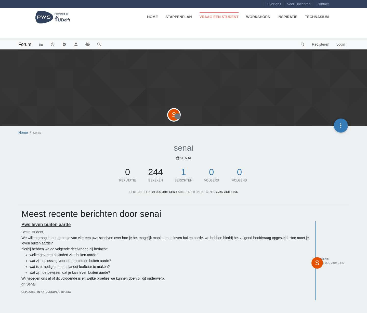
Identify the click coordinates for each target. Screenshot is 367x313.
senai (325, 259)
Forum (24, 44)
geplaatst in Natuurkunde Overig (46, 292)
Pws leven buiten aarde (46, 224)
